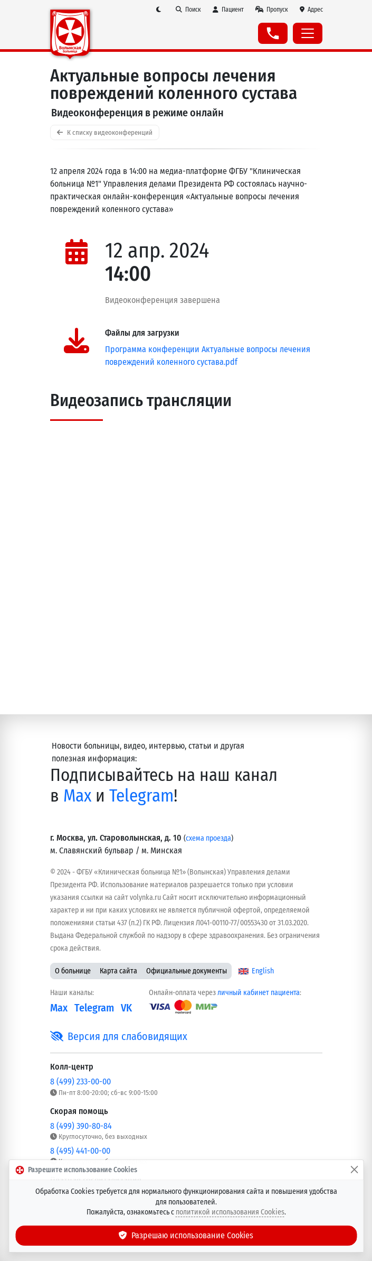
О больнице (73, 971)
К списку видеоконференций (104, 132)
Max (77, 796)
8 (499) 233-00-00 (80, 1081)
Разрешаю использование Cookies (186, 1235)
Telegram (141, 796)
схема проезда (208, 838)
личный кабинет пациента (258, 992)
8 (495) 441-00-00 (80, 1151)
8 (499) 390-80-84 (81, 1126)
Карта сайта (118, 971)
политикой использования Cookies (230, 1212)
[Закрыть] (354, 1170)
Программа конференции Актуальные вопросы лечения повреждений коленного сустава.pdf (207, 355)
